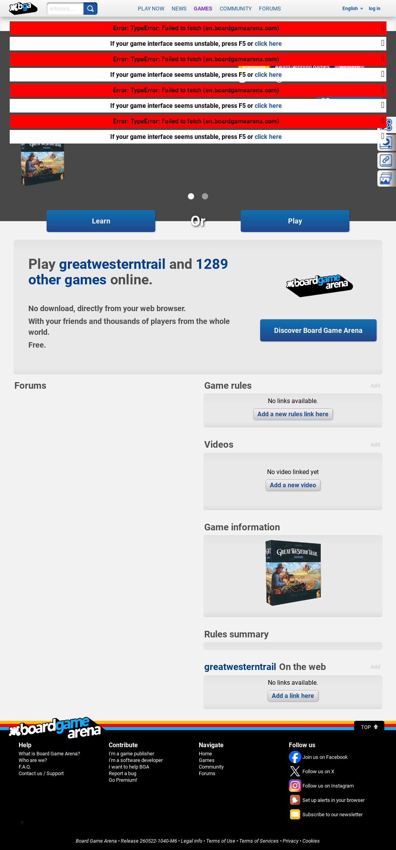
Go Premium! (123, 780)
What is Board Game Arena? (49, 754)
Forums (270, 8)
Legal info (191, 841)
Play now (151, 8)
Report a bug (122, 773)
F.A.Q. (25, 767)
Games (203, 8)
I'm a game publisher (131, 754)
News (179, 8)
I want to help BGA (129, 767)
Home (205, 754)
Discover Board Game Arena (318, 330)
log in (374, 8)
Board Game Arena (96, 841)
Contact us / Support (41, 773)
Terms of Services (259, 841)
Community (236, 8)
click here (268, 43)
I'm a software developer (136, 760)
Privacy (291, 841)
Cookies (311, 841)
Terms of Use (220, 841)
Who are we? (33, 760)
